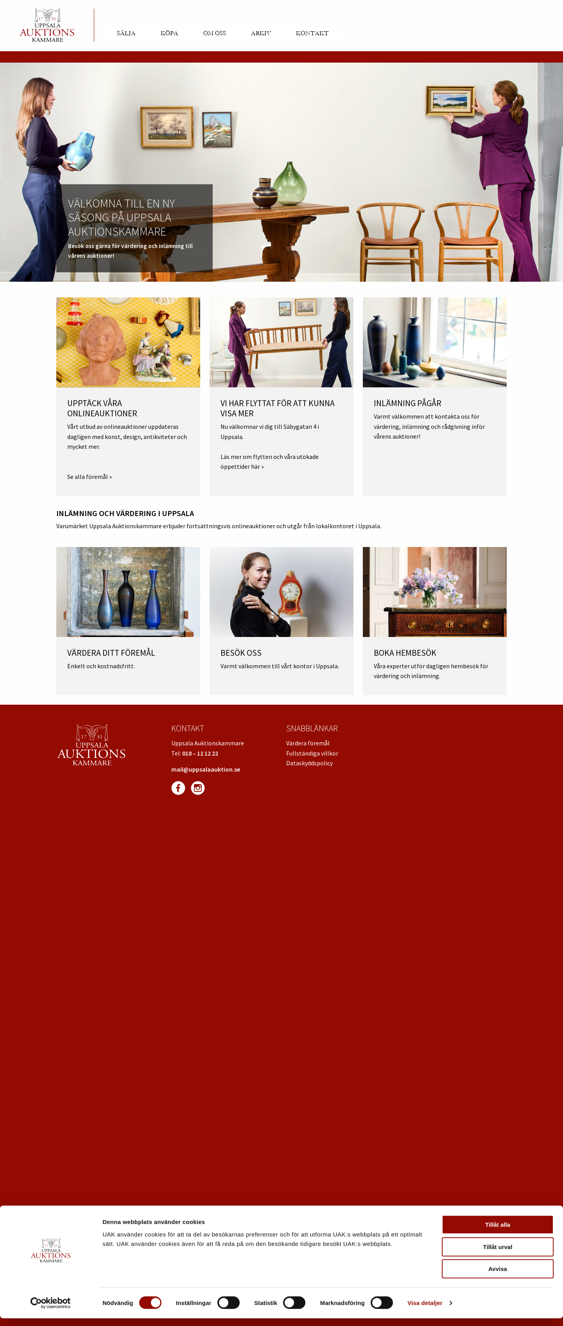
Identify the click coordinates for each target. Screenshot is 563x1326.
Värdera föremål (308, 743)
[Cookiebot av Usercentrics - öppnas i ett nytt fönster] (50, 1311)
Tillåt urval (498, 1254)
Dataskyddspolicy (309, 763)
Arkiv (261, 33)
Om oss (214, 33)
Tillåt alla (497, 1232)
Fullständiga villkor (312, 753)
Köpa (169, 33)
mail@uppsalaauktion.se (205, 769)
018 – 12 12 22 (200, 753)
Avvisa (497, 1276)
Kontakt (312, 33)
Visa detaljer (424, 1310)
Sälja (126, 33)
